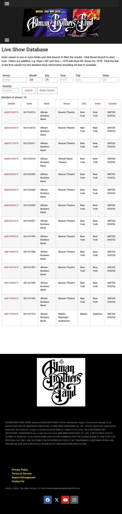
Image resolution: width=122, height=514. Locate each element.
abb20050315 (11, 174)
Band (46, 103)
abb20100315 (11, 158)
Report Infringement (23, 477)
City (78, 75)
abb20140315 (11, 112)
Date (29, 103)
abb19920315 (11, 298)
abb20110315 (11, 143)
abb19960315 (11, 283)
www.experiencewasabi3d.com (63, 488)
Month (33, 75)
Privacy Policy (20, 469)
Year (63, 75)
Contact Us (18, 481)
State (106, 75)
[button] (7, 3)
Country (7, 86)
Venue (6, 75)
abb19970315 (11, 267)
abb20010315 (11, 221)
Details (11, 103)
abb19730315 (11, 314)
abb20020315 (11, 205)
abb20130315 (11, 127)
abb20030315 (11, 189)
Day (47, 75)
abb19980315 (11, 251)
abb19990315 (11, 236)
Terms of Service (22, 473)
